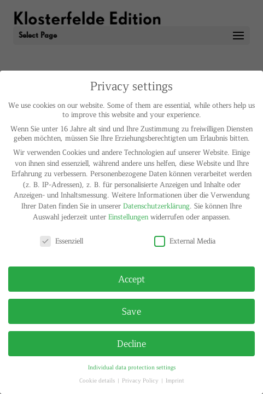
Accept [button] (131, 279)
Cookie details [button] (97, 380)
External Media (184, 240)
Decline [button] (131, 343)
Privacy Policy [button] (141, 380)
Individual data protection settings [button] (132, 366)
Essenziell (61, 240)
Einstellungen (128, 216)
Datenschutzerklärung (156, 205)
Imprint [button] (175, 380)
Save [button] (131, 311)
